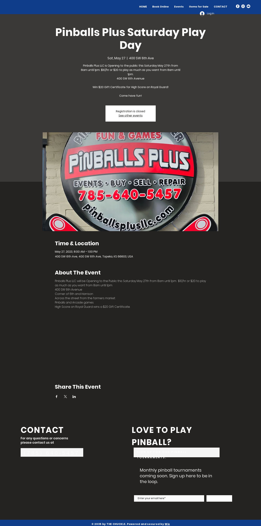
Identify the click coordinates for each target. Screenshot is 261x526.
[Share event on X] (65, 396)
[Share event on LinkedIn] (74, 396)
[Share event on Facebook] (56, 396)
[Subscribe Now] (219, 498)
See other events (131, 116)
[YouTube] (248, 6)
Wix (167, 524)
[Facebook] (237, 6)
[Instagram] (243, 6)
